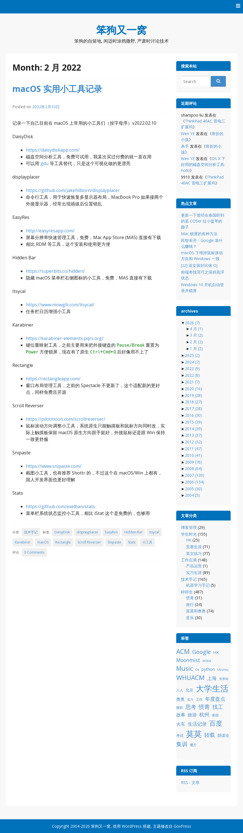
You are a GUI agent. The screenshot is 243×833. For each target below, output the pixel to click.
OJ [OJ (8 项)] (197, 669)
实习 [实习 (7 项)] (190, 700)
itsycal (154, 532)
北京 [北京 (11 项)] (189, 690)
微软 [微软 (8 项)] (179, 707)
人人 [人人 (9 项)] (179, 690)
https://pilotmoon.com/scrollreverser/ (65, 419)
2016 (193, 415)
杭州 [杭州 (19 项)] (204, 714)
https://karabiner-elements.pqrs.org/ (65, 338)
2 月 (196, 341)
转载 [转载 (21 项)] (209, 734)
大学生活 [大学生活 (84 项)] (212, 688)
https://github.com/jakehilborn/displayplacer (73, 190)
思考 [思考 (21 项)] (190, 706)
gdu (44, 163)
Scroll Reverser (89, 542)
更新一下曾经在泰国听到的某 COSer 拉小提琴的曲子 (202, 221)
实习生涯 (194, 572)
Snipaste (114, 542)
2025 (192, 355)
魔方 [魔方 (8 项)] (193, 745)
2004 (192, 495)
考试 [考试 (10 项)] (180, 735)
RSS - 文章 (190, 782)
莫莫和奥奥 (196, 611)
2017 (193, 408)
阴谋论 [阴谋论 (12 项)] (223, 735)
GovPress (182, 826)
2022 (192, 375)
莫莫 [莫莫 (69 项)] (194, 733)
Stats (132, 542)
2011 (193, 448)
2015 (193, 422)
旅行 (190, 604)
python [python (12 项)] (208, 669)
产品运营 (194, 565)
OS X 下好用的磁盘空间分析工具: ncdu (203, 164)
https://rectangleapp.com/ (53, 379)
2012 (193, 442)
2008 (193, 468)
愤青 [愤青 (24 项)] (204, 707)
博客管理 (189, 527)
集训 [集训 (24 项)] (181, 744)
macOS (43, 542)
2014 (193, 428)
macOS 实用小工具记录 (57, 88)
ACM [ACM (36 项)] (183, 651)
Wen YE (188, 133)
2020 (193, 388)
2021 (192, 382)
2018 (193, 401)
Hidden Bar (133, 532)
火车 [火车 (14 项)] (180, 724)
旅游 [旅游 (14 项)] (192, 715)
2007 (194, 475)
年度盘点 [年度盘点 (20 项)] (215, 698)
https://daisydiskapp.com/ (53, 150)
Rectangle (63, 542)
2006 (194, 482)
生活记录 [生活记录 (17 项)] (197, 724)
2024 (192, 362)
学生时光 (189, 534)
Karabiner (23, 542)
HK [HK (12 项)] (216, 652)
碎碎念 (187, 591)
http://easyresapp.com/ (50, 231)
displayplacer (87, 532)
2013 (193, 435)
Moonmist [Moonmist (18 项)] (188, 660)
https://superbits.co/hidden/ (55, 271)
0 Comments (34, 552)
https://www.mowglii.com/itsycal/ (60, 305)
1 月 (196, 348)
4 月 (196, 328)
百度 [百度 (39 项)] (215, 723)
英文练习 (194, 553)
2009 (193, 462)
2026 (192, 322)
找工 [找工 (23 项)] (217, 707)
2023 (192, 368)
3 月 (196, 335)
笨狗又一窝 (121, 30)
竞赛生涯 (194, 546)
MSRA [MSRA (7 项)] (207, 661)
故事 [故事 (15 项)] (180, 715)
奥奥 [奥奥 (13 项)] (180, 699)
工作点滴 (189, 560)
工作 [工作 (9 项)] (199, 699)
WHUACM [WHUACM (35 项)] (190, 677)
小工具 (147, 542)
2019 (193, 395)
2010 (193, 455)
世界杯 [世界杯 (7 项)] (223, 679)
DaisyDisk (62, 532)
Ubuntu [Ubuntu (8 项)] (222, 669)
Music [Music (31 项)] (184, 668)
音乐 (190, 617)
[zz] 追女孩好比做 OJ (199, 265)
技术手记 (31, 532)
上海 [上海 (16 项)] (212, 678)
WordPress (132, 826)
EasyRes (111, 532)
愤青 (190, 597)
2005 (193, 488)
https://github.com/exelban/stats (60, 506)
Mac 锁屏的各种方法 (199, 233)
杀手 (185, 146)
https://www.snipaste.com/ (53, 466)
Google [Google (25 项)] (201, 652)
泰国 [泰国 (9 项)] (215, 715)
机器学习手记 (198, 585)
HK (188, 540)
